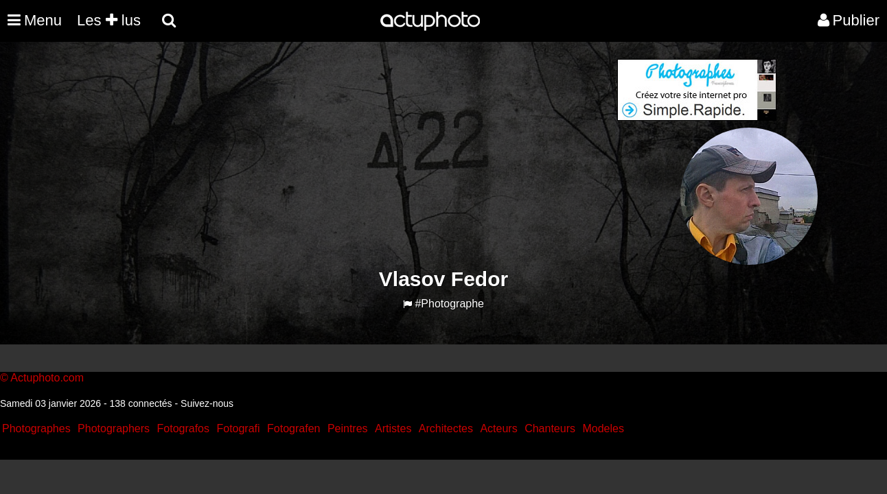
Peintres (347, 428)
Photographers (114, 428)
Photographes (36, 428)
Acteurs (498, 428)
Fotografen (293, 428)
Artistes (393, 428)
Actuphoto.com (47, 378)
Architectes (446, 428)
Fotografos (183, 428)
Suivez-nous (207, 403)
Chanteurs (550, 428)
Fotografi (238, 428)
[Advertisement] (360, 155)
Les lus (109, 20)
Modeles (602, 428)
